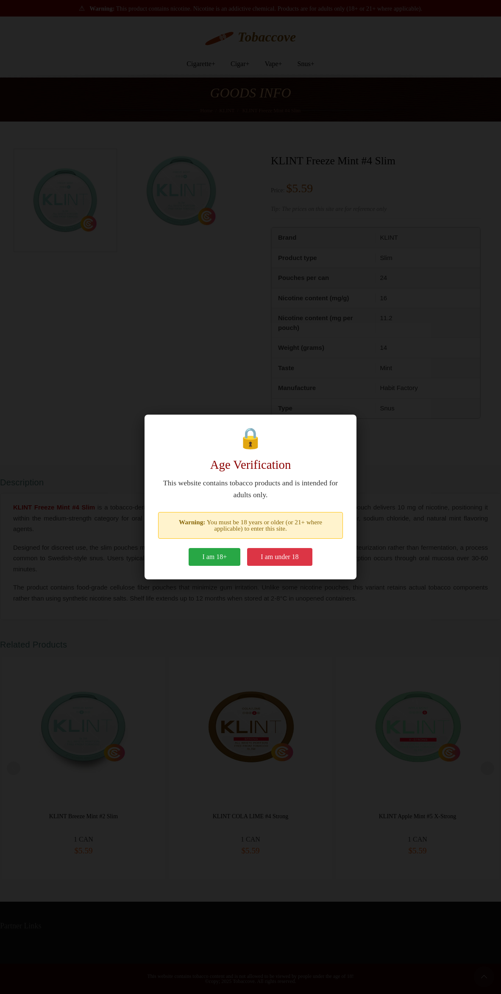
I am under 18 (279, 556)
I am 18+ (214, 556)
